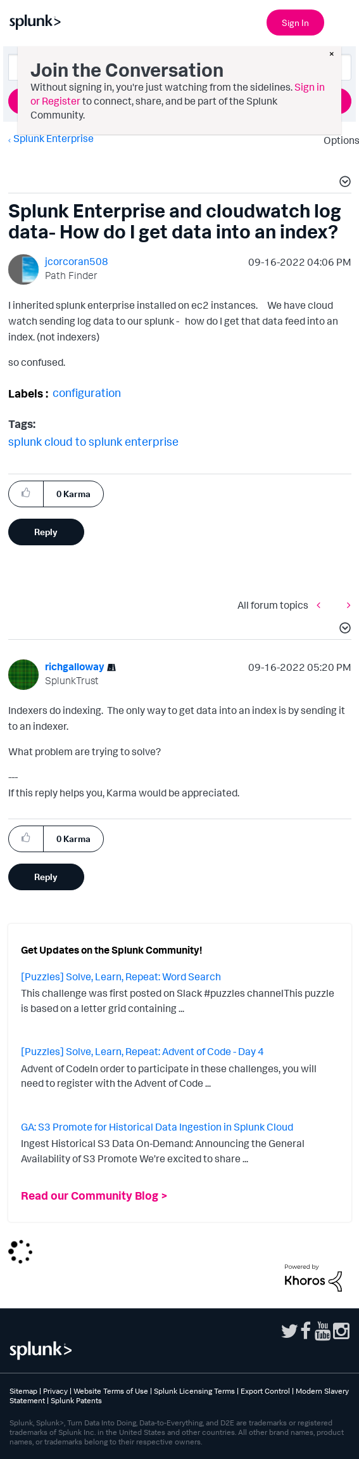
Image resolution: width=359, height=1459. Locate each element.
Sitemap (23, 1391)
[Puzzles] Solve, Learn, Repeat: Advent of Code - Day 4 (142, 1051)
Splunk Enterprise (53, 138)
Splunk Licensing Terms (194, 1391)
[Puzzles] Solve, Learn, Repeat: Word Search (121, 976)
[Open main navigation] (342, 21)
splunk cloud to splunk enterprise (93, 441)
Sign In (295, 22)
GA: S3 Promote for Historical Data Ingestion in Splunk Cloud (157, 1126)
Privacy (55, 1391)
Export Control (265, 1391)
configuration (87, 392)
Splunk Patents (76, 1400)
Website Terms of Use (110, 1391)
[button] (343, 183)
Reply (46, 531)
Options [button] (337, 140)
